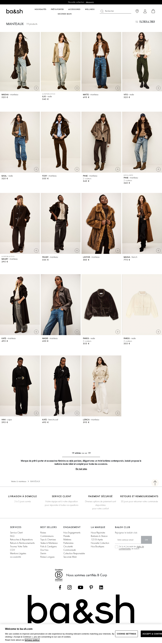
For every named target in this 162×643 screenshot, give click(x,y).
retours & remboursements (22, 547)
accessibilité (15, 561)
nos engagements (71, 537)
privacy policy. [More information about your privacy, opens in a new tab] (32, 640)
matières (67, 544)
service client (16, 537)
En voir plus (81, 473)
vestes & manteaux (49, 547)
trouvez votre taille (18, 550)
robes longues (47, 561)
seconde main (70, 561)
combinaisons (46, 540)
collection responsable (74, 557)
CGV (12, 554)
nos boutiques (97, 550)
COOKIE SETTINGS (126, 634)
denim (43, 557)
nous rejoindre (98, 537)
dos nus (44, 554)
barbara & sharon (99, 540)
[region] (81, 633)
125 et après (97, 544)
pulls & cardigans (48, 550)
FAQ (12, 540)
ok (146, 544)
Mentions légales (18, 557)
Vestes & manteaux (18, 485)
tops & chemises (48, 544)
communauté (69, 554)
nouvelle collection (100, 547)
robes (43, 537)
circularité (68, 550)
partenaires (68, 547)
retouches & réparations (21, 544)
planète (66, 540)
